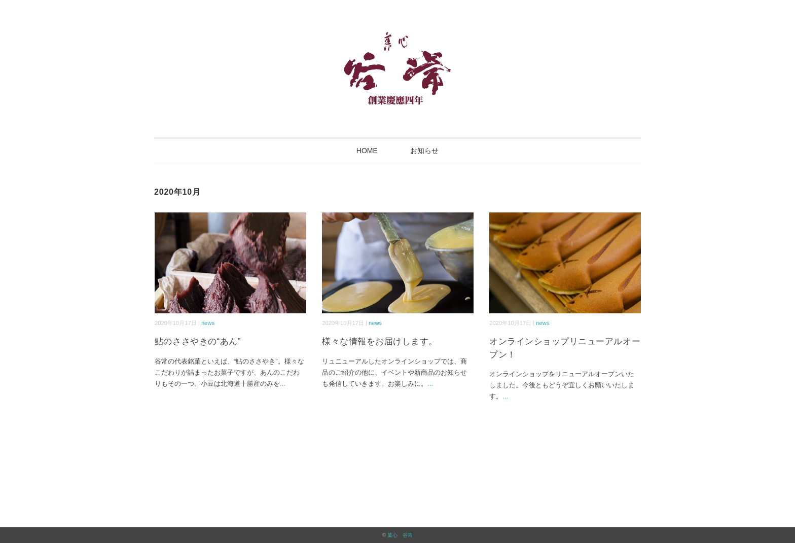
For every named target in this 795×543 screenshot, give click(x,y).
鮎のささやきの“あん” (198, 341)
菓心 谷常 (400, 535)
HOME (367, 151)
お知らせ (424, 151)
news (207, 323)
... (282, 383)
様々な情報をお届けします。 (380, 341)
